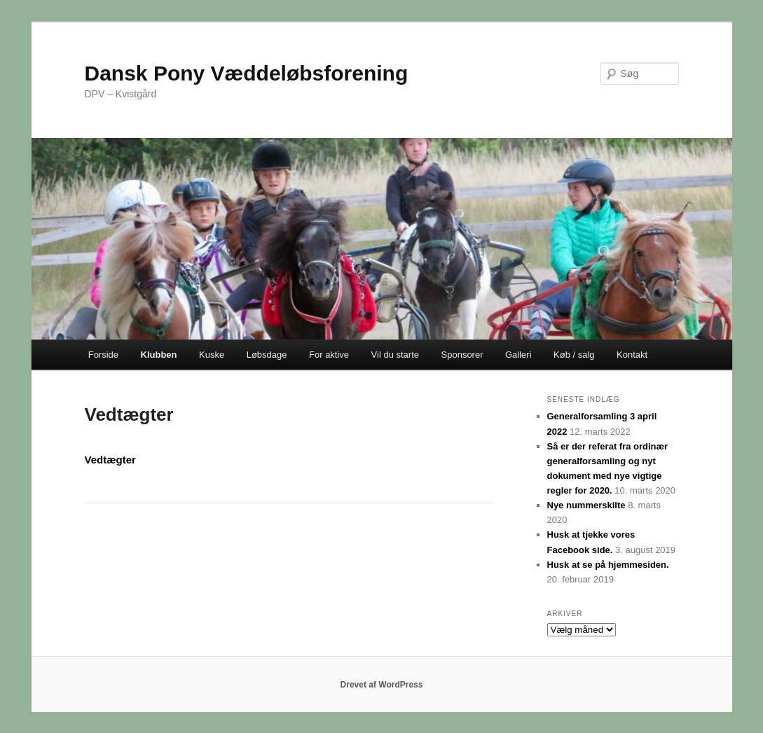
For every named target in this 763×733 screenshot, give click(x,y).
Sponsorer (462, 354)
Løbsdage (267, 354)
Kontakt (632, 354)
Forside (103, 354)
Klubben (159, 354)
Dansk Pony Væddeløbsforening (246, 73)
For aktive (329, 354)
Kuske (211, 354)
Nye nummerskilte (586, 505)
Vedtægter (110, 460)
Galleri (518, 354)
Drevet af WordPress (382, 685)
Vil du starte (395, 354)
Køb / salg (574, 354)
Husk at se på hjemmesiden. (608, 564)
